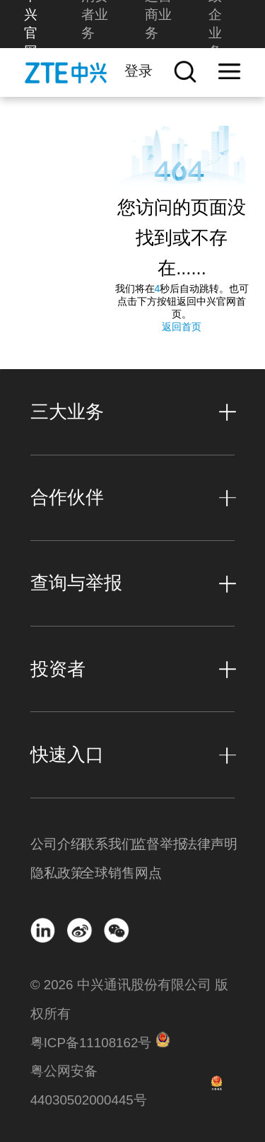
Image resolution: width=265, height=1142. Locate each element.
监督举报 (158, 844)
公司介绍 (55, 844)
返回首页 (181, 326)
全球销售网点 (106, 873)
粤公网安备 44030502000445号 (88, 1085)
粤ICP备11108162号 (91, 1042)
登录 (138, 70)
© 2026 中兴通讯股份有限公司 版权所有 (129, 999)
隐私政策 (55, 873)
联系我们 (106, 844)
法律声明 (209, 844)
